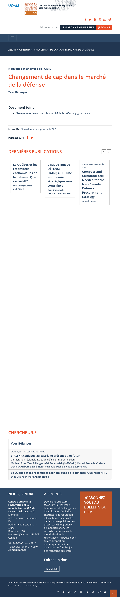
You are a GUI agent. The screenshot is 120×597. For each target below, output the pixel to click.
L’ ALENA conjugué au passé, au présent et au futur (45, 455)
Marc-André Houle (38, 476)
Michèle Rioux (64, 466)
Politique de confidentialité (99, 582)
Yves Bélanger (17, 92)
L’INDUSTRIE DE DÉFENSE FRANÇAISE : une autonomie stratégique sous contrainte (60, 175)
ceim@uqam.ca (17, 550)
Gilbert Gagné (29, 466)
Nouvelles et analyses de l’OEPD (29, 68)
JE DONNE (104, 27)
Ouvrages (16, 451)
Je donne (52, 568)
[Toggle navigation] (12, 38)
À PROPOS (53, 493)
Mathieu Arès (18, 463)
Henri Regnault (46, 466)
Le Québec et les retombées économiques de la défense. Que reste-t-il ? (25, 173)
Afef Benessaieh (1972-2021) (60, 463)
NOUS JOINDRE (21, 493)
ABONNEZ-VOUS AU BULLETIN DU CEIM (95, 504)
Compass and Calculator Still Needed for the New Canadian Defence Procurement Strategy (93, 184)
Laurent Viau (80, 466)
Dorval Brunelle (86, 463)
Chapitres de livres (34, 451)
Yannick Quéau (63, 193)
